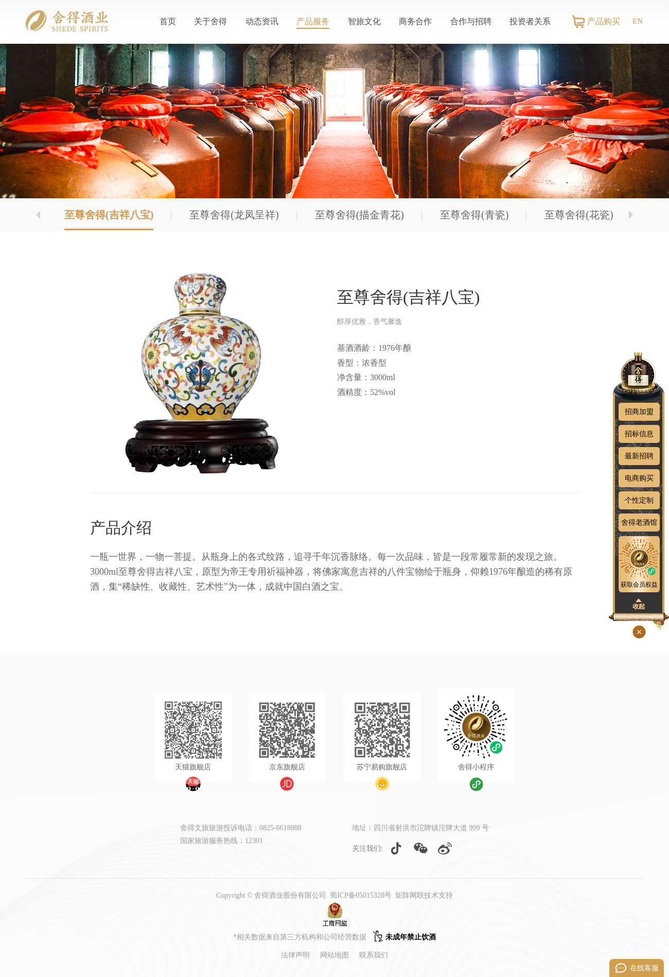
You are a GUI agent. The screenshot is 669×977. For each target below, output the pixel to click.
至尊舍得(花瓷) (578, 214)
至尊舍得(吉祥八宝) (108, 214)
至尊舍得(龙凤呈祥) (233, 214)
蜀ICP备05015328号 (361, 895)
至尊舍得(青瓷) (474, 214)
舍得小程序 (476, 767)
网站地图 (334, 955)
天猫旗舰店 (193, 767)
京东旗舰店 (287, 767)
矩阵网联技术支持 (424, 895)
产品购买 (603, 21)
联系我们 (373, 955)
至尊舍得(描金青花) (359, 214)
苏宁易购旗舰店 (382, 767)
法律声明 (295, 955)
